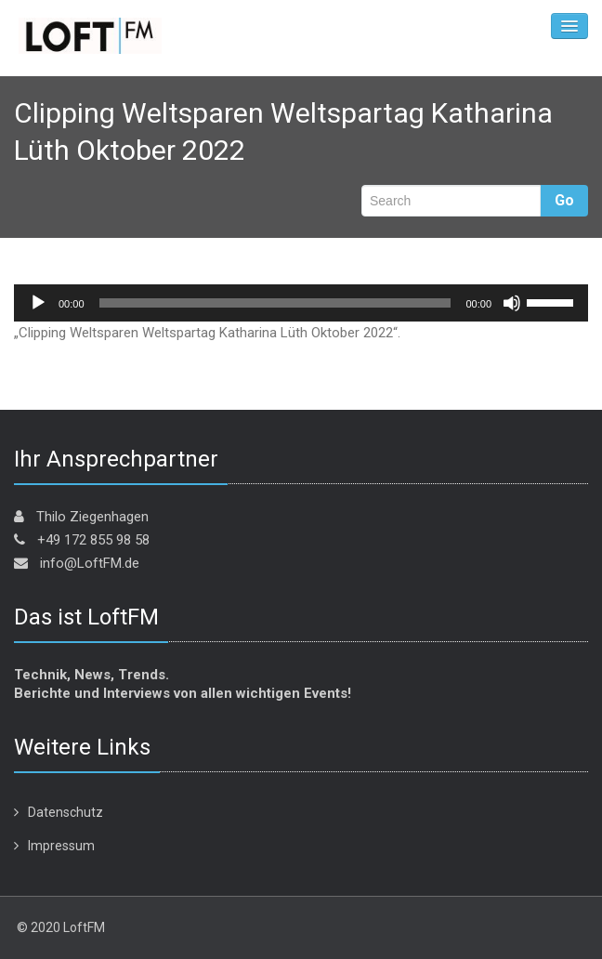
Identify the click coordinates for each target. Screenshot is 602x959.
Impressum (61, 845)
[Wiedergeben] (38, 303)
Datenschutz (65, 812)
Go (564, 200)
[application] (301, 303)
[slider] (275, 303)
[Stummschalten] (512, 303)
